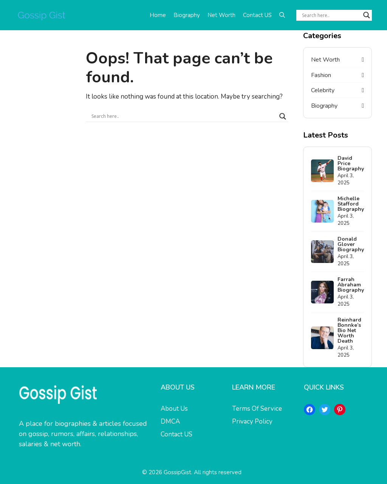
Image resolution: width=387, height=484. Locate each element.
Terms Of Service (257, 408)
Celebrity (322, 90)
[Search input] (330, 15)
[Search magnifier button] (366, 15)
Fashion (321, 75)
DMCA (170, 421)
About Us (174, 408)
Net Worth (221, 15)
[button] (282, 15)
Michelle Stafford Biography (350, 204)
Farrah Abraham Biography (350, 285)
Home (158, 15)
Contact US (257, 15)
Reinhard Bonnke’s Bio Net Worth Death (349, 330)
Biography (186, 15)
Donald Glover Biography (350, 244)
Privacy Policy (252, 421)
